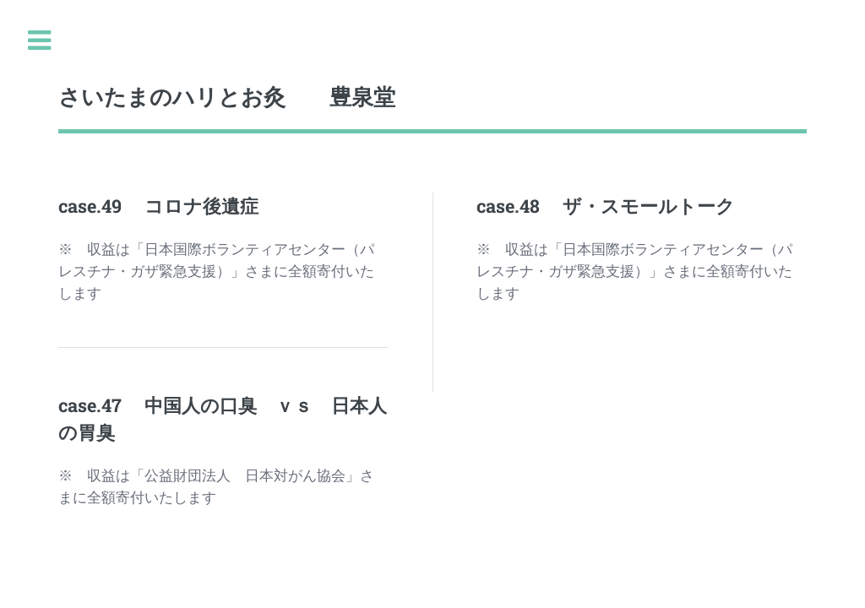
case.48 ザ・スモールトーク (605, 205)
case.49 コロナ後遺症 (158, 205)
